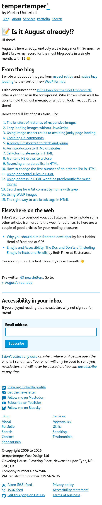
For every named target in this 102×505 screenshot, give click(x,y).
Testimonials (62, 437)
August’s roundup (17, 283)
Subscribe (16, 344)
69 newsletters (31, 278)
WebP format (55, 81)
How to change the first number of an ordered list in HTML (51, 169)
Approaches (62, 421)
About (16, 19)
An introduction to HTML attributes (33, 148)
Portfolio (43, 19)
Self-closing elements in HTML (30, 153)
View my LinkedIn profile (24, 388)
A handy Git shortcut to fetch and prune (37, 143)
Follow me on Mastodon (23, 398)
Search (57, 19)
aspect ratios (63, 76)
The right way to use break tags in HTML (38, 200)
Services (29, 19)
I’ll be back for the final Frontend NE (64, 90)
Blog (6, 19)
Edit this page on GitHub (23, 496)
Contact (8, 437)
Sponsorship (11, 442)
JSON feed (12, 490)
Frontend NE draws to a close (29, 159)
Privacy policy (63, 485)
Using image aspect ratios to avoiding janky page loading (51, 133)
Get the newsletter (19, 393)
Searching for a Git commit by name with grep (42, 189)
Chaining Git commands (25, 138)
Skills (57, 427)
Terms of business (66, 495)
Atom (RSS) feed (17, 485)
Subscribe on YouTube (21, 403)
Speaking (60, 432)
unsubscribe (87, 367)
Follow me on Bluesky (21, 408)
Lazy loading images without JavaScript (37, 128)
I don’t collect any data (19, 356)
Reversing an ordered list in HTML (32, 164)
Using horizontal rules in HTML (30, 174)
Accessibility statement (71, 490)
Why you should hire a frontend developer (39, 237)
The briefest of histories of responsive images (41, 123)
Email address (16, 325)
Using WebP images (22, 195)
